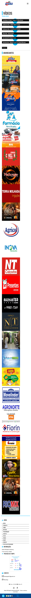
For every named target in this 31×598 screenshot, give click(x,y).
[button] (27, 3)
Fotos (4, 536)
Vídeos (4, 538)
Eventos (5, 533)
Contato (5, 542)
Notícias (5, 529)
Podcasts (5, 525)
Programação (6, 531)
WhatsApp (6, 579)
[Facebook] (17, 587)
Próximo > (4, 48)
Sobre (4, 527)
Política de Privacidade (8, 544)
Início (4, 523)
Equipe (4, 540)
